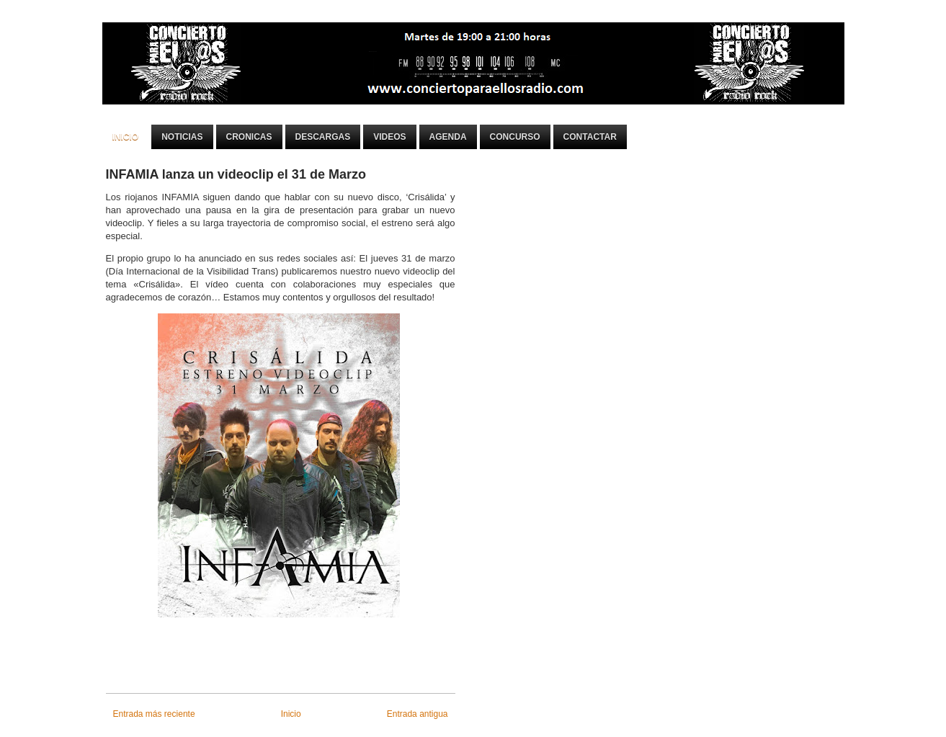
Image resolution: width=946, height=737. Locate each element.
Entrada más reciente (154, 714)
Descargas (323, 137)
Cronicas (249, 137)
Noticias (181, 137)
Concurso (515, 137)
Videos (389, 137)
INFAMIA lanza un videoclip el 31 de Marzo (236, 174)
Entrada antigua (417, 714)
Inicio (125, 137)
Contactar (590, 137)
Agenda (448, 137)
